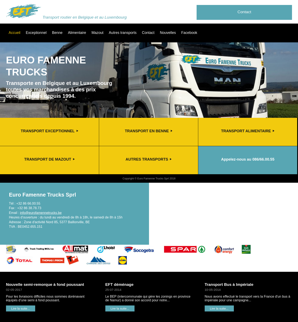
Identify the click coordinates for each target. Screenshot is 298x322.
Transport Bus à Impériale (229, 284)
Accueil (14, 33)
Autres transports (123, 33)
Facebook (189, 33)
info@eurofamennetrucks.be (41, 213)
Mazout (97, 33)
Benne (57, 33)
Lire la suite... (20, 308)
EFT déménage (119, 284)
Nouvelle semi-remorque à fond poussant (45, 284)
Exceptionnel (36, 33)
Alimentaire (77, 33)
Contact (244, 12)
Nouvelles (168, 33)
